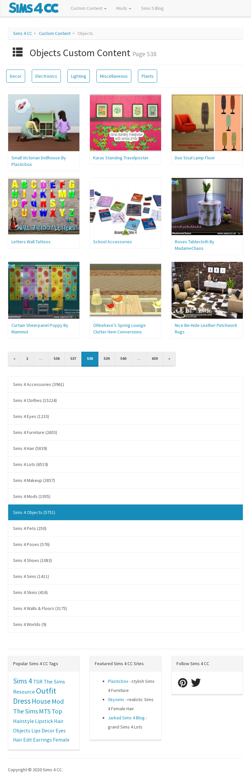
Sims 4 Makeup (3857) (34, 480)
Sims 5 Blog (152, 8)
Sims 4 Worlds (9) (29, 624)
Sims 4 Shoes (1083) (32, 560)
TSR (37, 681)
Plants (148, 76)
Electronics (46, 76)
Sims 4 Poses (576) (31, 544)
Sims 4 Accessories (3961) (38, 384)
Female (61, 740)
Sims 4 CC (22, 33)
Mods (123, 8)
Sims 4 (22, 681)
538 (90, 358)
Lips (36, 730)
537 (73, 358)
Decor (16, 76)
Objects (21, 730)
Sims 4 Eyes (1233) (31, 416)
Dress (22, 701)
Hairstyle (23, 721)
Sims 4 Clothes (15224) (35, 400)
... (41, 358)
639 (155, 358)
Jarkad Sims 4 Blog (126, 718)
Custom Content (89, 8)
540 (123, 358)
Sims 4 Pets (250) (29, 528)
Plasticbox (118, 681)
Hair (58, 721)
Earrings (42, 740)
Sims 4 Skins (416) (30, 592)
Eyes (61, 730)
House (41, 701)
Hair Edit (22, 740)
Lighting (78, 76)
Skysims (116, 699)
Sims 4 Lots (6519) (30, 464)
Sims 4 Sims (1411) (31, 576)
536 (56, 358)
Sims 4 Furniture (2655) (35, 432)
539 (106, 358)
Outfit (46, 691)
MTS (45, 711)
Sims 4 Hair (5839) (30, 448)
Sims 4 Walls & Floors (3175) (40, 608)
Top (57, 711)
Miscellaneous (114, 76)
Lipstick (44, 721)
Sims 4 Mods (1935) (31, 496)
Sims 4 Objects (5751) (34, 512)
